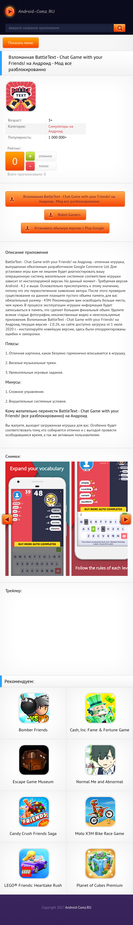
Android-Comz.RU (78, 907)
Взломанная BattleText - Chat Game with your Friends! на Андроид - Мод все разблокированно (69, 199)
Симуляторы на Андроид (60, 129)
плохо (37, 166)
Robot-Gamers (69, 214)
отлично (39, 156)
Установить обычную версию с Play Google (69, 228)
